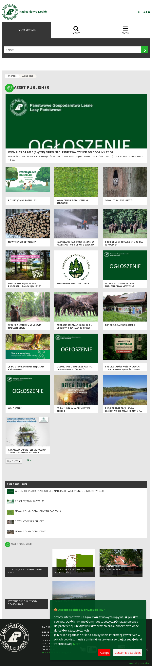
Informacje (11, 75)
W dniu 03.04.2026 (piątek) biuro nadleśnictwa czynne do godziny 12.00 (60, 152)
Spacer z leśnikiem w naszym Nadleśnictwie (24, 326)
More (76, 644)
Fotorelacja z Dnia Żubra (120, 325)
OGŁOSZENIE (15, 408)
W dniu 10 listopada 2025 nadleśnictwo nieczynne (119, 285)
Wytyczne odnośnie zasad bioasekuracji (22, 603)
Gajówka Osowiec (112, 569)
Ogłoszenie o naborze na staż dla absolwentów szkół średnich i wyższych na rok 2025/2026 (74, 371)
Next (29, 460)
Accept (104, 653)
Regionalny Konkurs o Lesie (73, 283)
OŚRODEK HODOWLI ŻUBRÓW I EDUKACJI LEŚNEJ (70, 571)
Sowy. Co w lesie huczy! (118, 200)
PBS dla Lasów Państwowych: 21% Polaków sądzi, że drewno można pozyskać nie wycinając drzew (123, 371)
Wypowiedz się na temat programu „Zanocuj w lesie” (24, 285)
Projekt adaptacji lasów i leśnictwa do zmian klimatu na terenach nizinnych (123, 411)
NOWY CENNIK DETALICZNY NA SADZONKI (38, 511)
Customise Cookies (128, 653)
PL (139, 12)
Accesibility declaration (139, 663)
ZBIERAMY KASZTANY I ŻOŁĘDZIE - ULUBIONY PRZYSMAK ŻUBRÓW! (74, 326)
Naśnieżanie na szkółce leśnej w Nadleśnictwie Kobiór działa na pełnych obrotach (75, 245)
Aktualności (27, 75)
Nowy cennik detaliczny (22, 242)
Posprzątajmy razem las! (22, 200)
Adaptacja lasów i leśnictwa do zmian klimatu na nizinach (27, 451)
